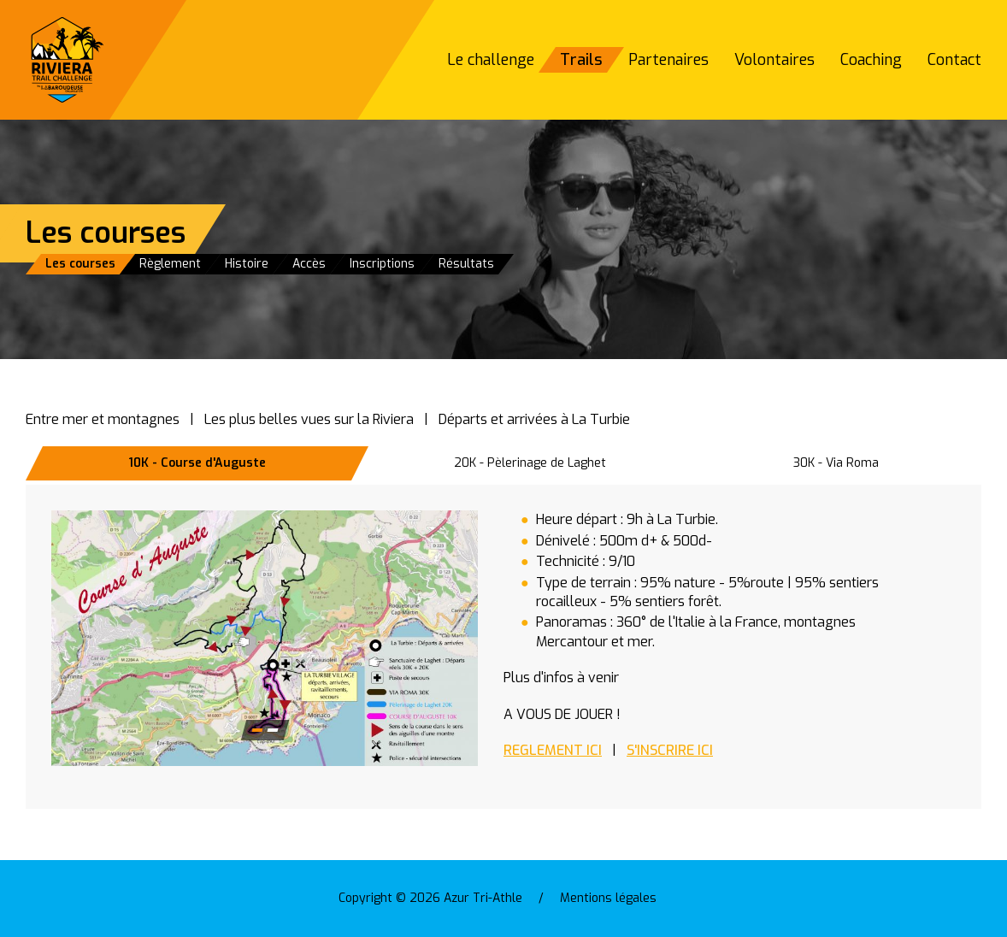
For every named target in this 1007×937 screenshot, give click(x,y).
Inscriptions (382, 264)
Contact (954, 60)
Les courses (80, 264)
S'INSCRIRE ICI (670, 750)
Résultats (466, 264)
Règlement (170, 264)
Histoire (246, 264)
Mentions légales (608, 898)
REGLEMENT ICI (553, 750)
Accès (309, 264)
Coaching (871, 60)
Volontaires (774, 60)
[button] (264, 638)
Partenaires (668, 60)
